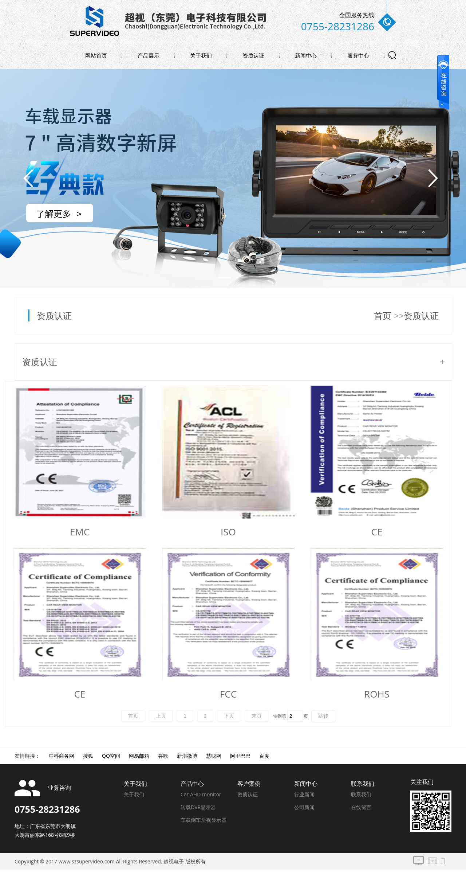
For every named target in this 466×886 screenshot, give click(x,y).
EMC (80, 531)
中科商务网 (61, 755)
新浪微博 (187, 755)
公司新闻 (304, 807)
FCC (228, 693)
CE (377, 531)
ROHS (377, 693)
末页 (257, 716)
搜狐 (88, 755)
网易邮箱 (139, 755)
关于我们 (201, 55)
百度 (264, 755)
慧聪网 (213, 755)
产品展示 (148, 55)
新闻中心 (306, 55)
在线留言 (361, 807)
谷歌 (163, 755)
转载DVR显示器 (198, 807)
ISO (228, 531)
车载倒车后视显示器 (203, 819)
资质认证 (253, 55)
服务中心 (358, 55)
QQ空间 (111, 755)
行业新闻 (304, 794)
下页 (229, 716)
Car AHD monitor (201, 794)
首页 (382, 315)
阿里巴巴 (240, 755)
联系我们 (361, 794)
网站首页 (96, 55)
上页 (161, 716)
